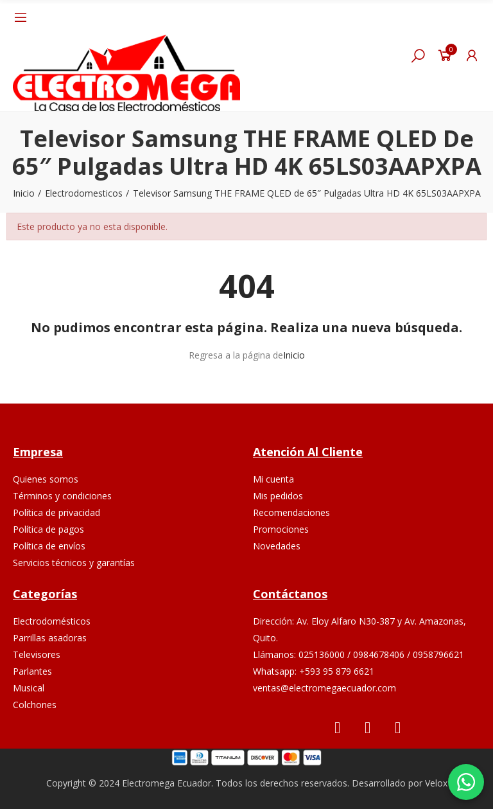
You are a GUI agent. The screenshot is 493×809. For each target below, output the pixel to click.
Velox (436, 783)
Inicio (294, 355)
